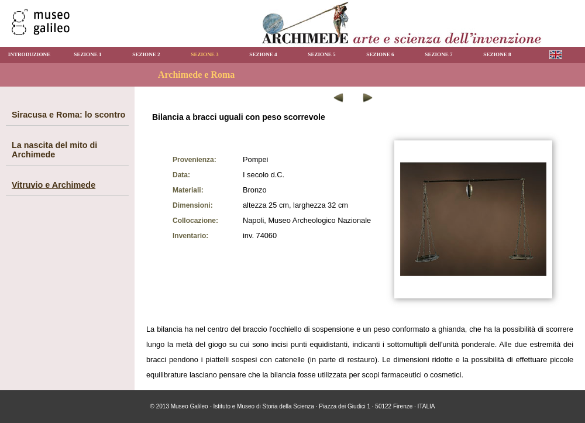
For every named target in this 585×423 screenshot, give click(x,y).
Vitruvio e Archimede (53, 185)
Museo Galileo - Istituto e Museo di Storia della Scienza (242, 406)
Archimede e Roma (196, 75)
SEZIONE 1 (87, 54)
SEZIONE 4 (263, 54)
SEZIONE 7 (438, 54)
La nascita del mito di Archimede (54, 149)
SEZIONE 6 (380, 54)
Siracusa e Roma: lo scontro (68, 114)
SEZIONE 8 (497, 54)
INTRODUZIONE (29, 54)
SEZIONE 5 (321, 54)
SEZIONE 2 (146, 54)
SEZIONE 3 (204, 54)
